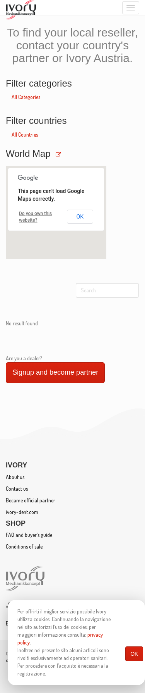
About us (15, 477)
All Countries (25, 134)
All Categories (26, 97)
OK (134, 654)
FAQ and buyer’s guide (29, 534)
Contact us (17, 488)
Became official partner (30, 500)
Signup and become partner (55, 372)
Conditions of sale (24, 546)
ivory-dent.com (22, 512)
